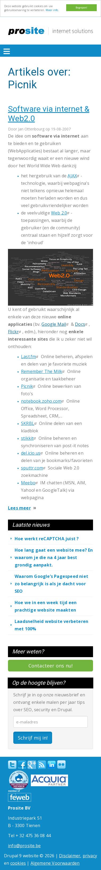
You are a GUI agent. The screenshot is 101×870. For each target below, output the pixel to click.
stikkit (29, 438)
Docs (82, 324)
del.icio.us (32, 453)
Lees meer (19, 508)
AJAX (74, 176)
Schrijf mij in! (33, 738)
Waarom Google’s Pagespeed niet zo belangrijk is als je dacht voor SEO (51, 583)
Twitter (12, 765)
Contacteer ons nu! (50, 665)
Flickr (15, 332)
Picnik (29, 386)
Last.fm (30, 356)
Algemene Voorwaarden (55, 863)
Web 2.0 (61, 213)
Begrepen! (81, 7)
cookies (18, 863)
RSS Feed (41, 765)
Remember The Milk (43, 371)
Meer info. (52, 10)
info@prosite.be (24, 846)
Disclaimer (69, 856)
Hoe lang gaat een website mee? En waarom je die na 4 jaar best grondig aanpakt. (54, 557)
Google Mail (55, 324)
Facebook (22, 765)
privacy (90, 856)
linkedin (51, 765)
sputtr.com (34, 468)
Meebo (30, 483)
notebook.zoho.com (43, 401)
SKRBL (29, 423)
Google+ (32, 765)
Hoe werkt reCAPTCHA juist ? (47, 539)
